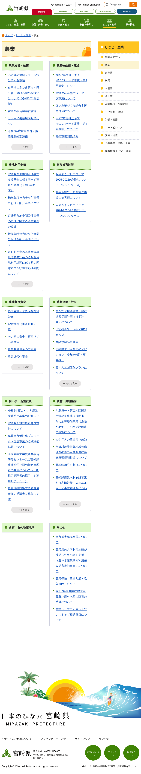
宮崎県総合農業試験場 (22, 111)
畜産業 (109, 72)
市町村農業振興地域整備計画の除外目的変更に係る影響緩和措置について (71, 451)
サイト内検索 (106, 5)
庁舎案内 (131, 751)
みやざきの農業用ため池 (71, 438)
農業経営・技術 (19, 65)
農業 (107, 65)
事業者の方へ (127, 11)
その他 (61, 526)
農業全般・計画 (67, 301)
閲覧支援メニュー (63, 4)
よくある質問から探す (106, 11)
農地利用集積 (17, 164)
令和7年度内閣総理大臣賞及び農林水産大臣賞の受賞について (71, 595)
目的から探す (63, 11)
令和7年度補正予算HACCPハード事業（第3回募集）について (71, 80)
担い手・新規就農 (20, 400)
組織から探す (84, 11)
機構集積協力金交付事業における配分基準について (23, 203)
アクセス (112, 751)
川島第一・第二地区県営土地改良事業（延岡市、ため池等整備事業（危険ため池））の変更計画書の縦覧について (71, 420)
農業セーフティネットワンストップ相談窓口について (71, 613)
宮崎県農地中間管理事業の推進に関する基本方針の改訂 (23, 221)
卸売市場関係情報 (67, 136)
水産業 (109, 88)
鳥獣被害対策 (65, 164)
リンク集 (104, 737)
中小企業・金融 (114, 111)
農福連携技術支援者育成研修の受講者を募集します (23, 493)
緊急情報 (41, 12)
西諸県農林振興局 (67, 341)
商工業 (109, 96)
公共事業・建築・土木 (117, 143)
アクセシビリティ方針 (53, 737)
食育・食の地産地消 (21, 526)
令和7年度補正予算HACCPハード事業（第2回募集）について (71, 124)
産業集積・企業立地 (116, 104)
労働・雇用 (111, 119)
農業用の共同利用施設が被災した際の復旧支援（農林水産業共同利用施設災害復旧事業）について (71, 559)
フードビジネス (114, 127)
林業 (107, 80)
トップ (9, 35)
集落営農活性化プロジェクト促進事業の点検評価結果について (23, 440)
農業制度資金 (17, 301)
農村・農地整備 (67, 400)
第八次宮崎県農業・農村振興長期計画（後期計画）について (71, 316)
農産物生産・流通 (68, 65)
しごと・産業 (23, 35)
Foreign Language (91, 4)
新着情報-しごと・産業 (118, 151)
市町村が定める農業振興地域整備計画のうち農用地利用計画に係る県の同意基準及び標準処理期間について (23, 262)
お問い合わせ (93, 751)
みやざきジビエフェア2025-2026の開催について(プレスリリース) (71, 179)
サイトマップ (82, 737)
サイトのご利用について (18, 737)
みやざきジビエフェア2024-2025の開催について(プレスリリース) (71, 210)
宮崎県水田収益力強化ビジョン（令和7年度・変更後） (71, 354)
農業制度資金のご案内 (22, 348)
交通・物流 (111, 135)
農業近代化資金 (18, 356)
